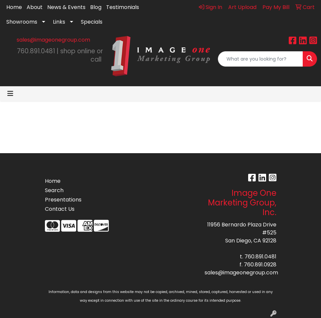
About (35, 7)
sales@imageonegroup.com (53, 40)
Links (59, 22)
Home (14, 7)
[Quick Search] (260, 59)
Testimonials (122, 7)
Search (54, 190)
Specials (91, 22)
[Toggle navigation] (10, 93)
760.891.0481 (260, 256)
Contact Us (60, 209)
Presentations (61, 199)
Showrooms (21, 22)
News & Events (66, 7)
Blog (95, 7)
